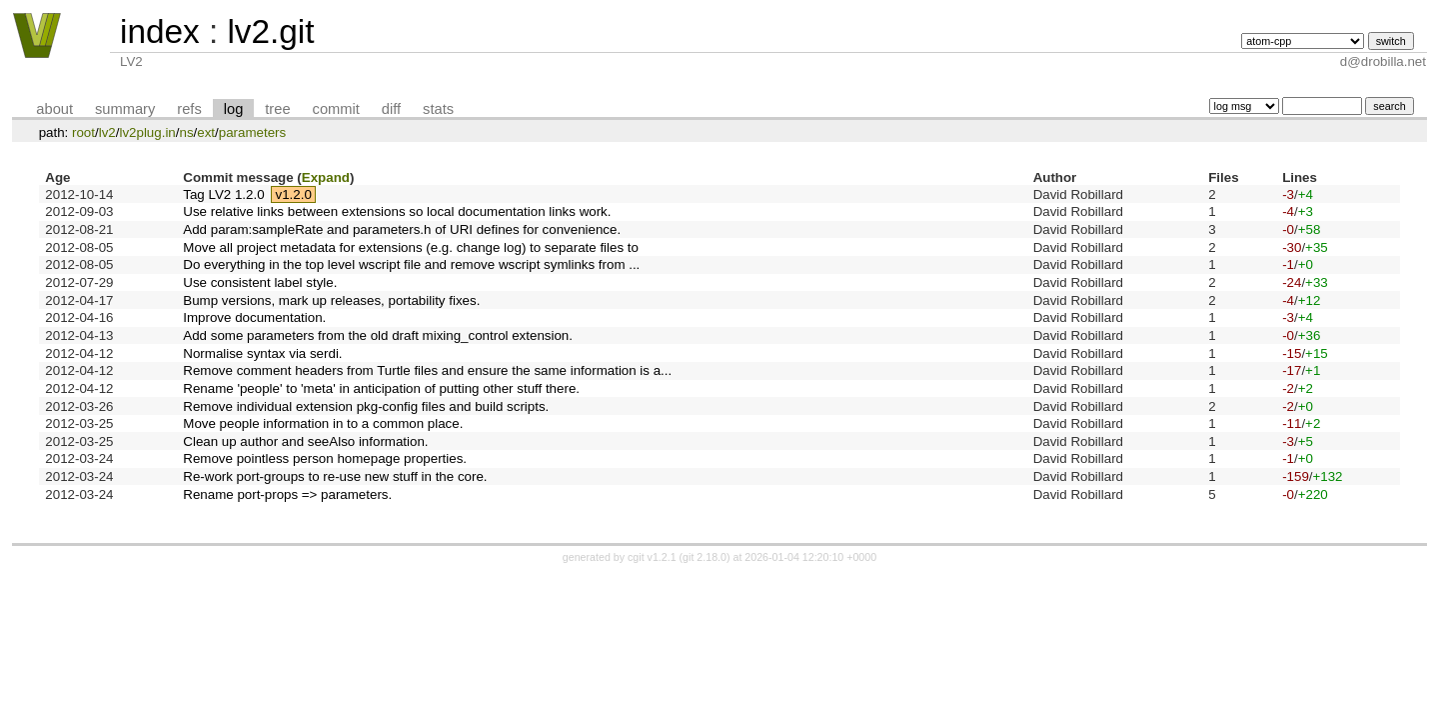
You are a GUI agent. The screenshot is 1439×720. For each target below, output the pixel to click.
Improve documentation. (254, 317)
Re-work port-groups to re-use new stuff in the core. (335, 476)
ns (186, 132)
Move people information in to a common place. (323, 423)
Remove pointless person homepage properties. (325, 458)
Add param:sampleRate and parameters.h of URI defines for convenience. (402, 229)
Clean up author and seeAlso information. (305, 441)
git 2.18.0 (704, 557)
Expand (326, 177)
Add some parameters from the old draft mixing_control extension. (378, 335)
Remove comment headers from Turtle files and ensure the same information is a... (427, 370)
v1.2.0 (294, 194)
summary (125, 109)
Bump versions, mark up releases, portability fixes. (331, 300)
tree (277, 109)
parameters (252, 132)
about (54, 109)
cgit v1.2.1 (652, 557)
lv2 (107, 132)
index (160, 31)
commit (336, 109)
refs (189, 109)
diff (391, 109)
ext (206, 132)
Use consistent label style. (260, 282)
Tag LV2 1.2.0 (223, 194)
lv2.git (270, 31)
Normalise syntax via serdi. (262, 353)
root (83, 132)
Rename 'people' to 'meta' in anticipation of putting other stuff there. (381, 388)
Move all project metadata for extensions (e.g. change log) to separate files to (411, 247)
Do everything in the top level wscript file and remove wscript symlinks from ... (411, 264)
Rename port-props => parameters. (287, 494)
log (234, 109)
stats (438, 109)
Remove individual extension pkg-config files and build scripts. (366, 406)
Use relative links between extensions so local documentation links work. (397, 211)
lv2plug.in (147, 132)
